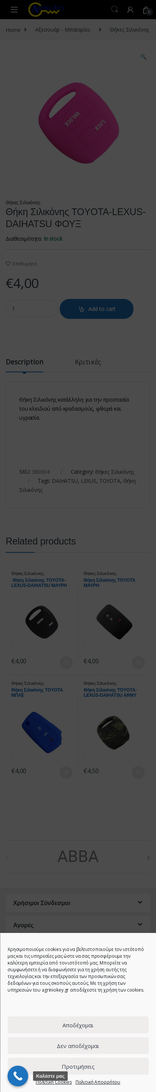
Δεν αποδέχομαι (78, 1046)
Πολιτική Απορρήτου (98, 1082)
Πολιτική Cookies (54, 1082)
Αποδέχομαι (78, 1025)
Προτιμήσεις (78, 1066)
